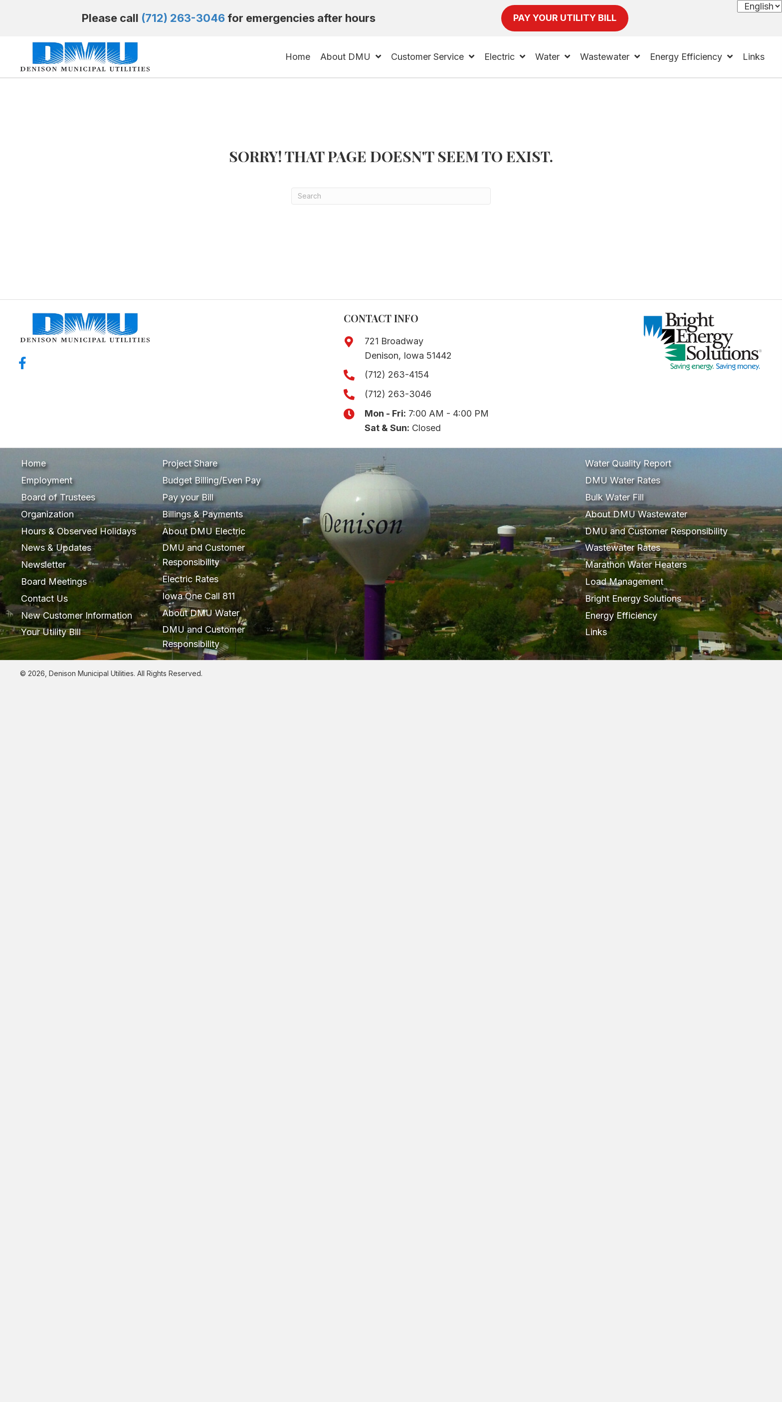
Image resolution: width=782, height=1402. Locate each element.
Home (33, 463)
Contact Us (44, 598)
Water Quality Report (628, 463)
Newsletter (43, 564)
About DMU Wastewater (636, 514)
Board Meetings (54, 581)
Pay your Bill (187, 497)
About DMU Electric (203, 531)
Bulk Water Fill (614, 497)
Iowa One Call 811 (198, 596)
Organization (47, 514)
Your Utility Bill (51, 632)
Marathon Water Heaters (636, 564)
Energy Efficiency (621, 615)
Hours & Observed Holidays (78, 531)
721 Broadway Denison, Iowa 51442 (408, 348)
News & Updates (56, 547)
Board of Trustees (58, 497)
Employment (46, 480)
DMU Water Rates (622, 480)
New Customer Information (76, 615)
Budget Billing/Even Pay (211, 480)
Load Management (624, 581)
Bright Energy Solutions (633, 598)
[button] (22, 363)
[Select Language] (759, 6)
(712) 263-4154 (397, 374)
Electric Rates (190, 579)
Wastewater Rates (622, 547)
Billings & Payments (202, 514)
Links (596, 632)
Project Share (189, 463)
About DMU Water (200, 613)
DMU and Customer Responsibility (203, 554)
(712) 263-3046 (183, 17)
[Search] (391, 196)
